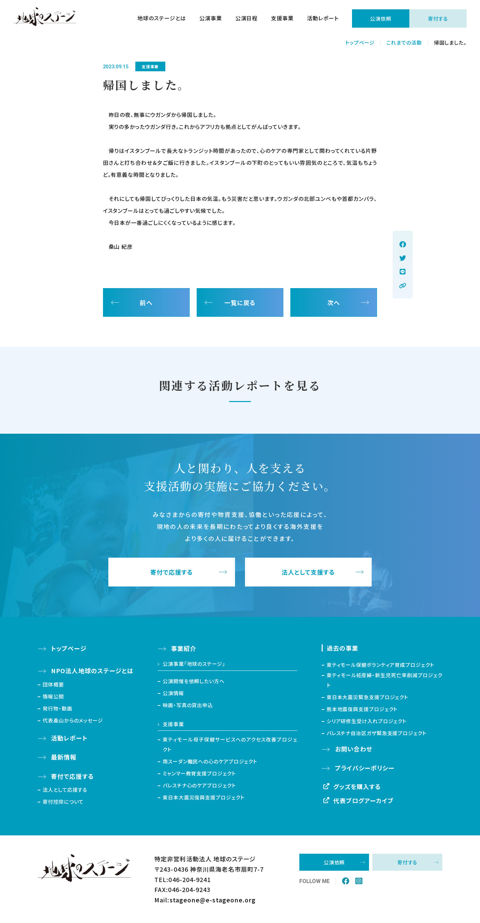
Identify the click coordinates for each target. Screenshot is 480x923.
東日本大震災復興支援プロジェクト (203, 797)
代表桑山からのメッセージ (73, 720)
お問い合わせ (353, 748)
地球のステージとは (161, 19)
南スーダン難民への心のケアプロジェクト (210, 761)
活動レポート (323, 19)
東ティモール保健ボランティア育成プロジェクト (380, 664)
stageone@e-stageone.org (213, 899)
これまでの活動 (404, 42)
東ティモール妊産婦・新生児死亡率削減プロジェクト (384, 680)
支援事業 (282, 19)
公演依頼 (380, 18)
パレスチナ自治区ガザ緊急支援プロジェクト (377, 732)
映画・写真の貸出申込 (188, 704)
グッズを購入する (357, 786)
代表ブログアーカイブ (363, 800)
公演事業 (210, 19)
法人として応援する (65, 789)
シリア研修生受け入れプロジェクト (367, 720)
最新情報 (63, 756)
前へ (146, 302)
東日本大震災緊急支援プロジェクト (367, 696)
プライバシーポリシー (365, 767)
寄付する (438, 18)
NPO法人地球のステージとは (92, 670)
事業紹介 (183, 648)
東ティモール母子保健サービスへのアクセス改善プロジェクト (230, 744)
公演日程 (246, 19)
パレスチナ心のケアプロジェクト (199, 785)
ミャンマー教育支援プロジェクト (199, 773)
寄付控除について (63, 801)
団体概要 (53, 684)
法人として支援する (308, 572)
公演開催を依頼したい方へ (194, 681)
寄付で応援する (171, 572)
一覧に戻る (239, 302)
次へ (333, 302)
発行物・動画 (57, 708)
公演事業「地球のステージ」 (194, 663)
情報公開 (53, 696)
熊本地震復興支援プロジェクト (362, 708)
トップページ (359, 42)
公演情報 (173, 693)
